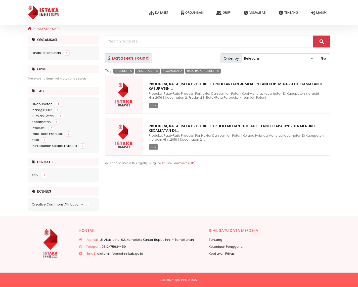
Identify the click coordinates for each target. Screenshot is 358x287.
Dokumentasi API (183, 163)
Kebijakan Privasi (222, 253)
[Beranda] (29, 29)
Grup (223, 12)
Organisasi (192, 12)
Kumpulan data (48, 29)
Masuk (318, 12)
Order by (231, 58)
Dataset (158, 12)
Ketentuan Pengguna (226, 247)
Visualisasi (254, 12)
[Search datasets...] (209, 41)
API (164, 163)
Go (323, 58)
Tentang (288, 12)
